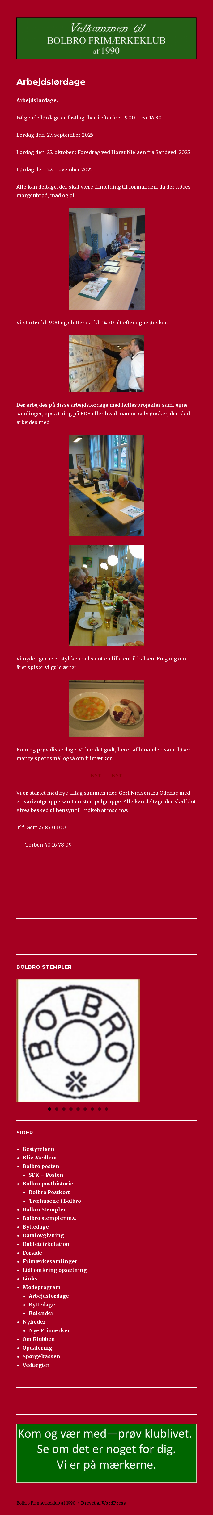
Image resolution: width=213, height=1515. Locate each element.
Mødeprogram (42, 1287)
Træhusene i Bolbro (55, 1201)
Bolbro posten (41, 1166)
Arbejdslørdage (49, 1296)
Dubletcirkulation (46, 1244)
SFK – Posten (46, 1175)
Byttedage (36, 1227)
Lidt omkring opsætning (55, 1270)
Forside (32, 1253)
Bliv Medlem (40, 1158)
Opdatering (37, 1348)
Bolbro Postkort (49, 1192)
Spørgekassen (41, 1356)
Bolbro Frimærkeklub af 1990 (45, 1503)
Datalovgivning (43, 1235)
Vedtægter (36, 1365)
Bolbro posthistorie (48, 1183)
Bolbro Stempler (44, 1209)
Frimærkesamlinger (50, 1261)
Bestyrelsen (38, 1149)
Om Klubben (39, 1339)
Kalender (41, 1313)
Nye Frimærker (49, 1330)
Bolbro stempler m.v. (49, 1218)
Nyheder (34, 1322)
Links (30, 1279)
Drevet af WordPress (103, 1503)
